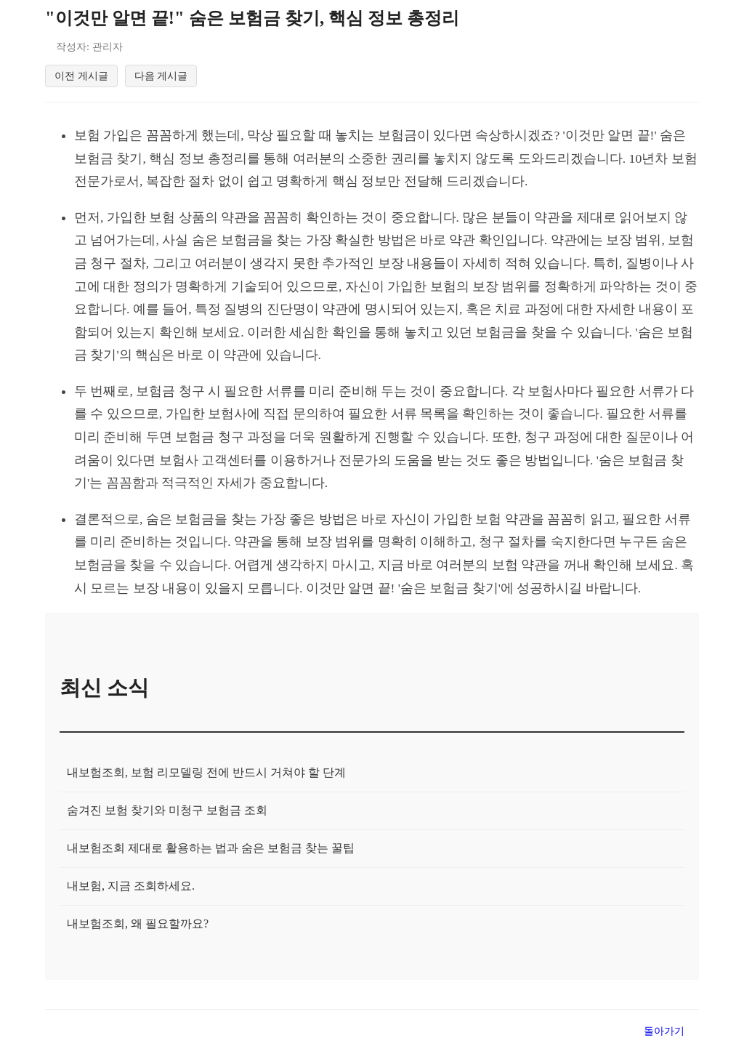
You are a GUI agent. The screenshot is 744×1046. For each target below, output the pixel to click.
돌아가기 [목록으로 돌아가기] (664, 1033)
